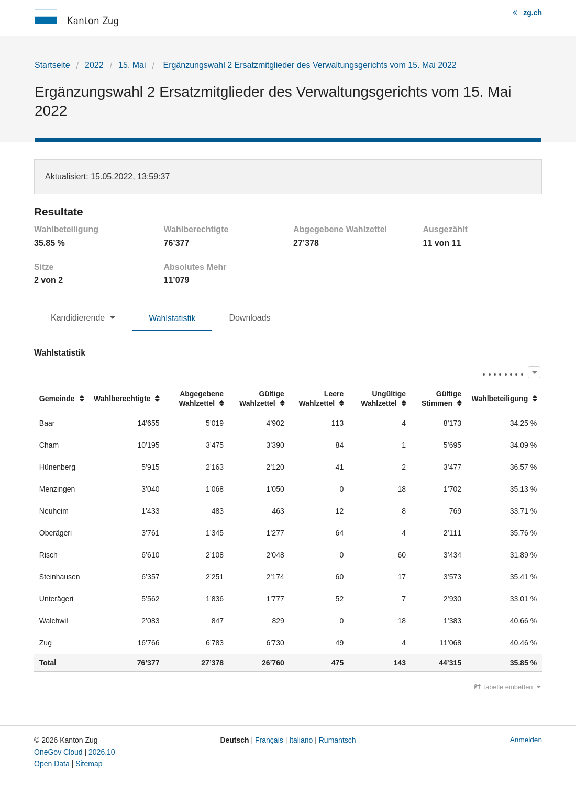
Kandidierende (78, 317)
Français (269, 740)
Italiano (301, 740)
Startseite (52, 65)
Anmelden (526, 740)
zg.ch (532, 12)
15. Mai (132, 65)
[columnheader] (61, 398)
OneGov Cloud (58, 752)
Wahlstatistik (172, 318)
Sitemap (88, 763)
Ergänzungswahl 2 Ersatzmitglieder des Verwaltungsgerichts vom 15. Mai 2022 (309, 65)
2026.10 (101, 752)
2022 (94, 65)
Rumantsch (337, 740)
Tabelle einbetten (507, 687)
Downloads (249, 317)
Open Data (52, 763)
